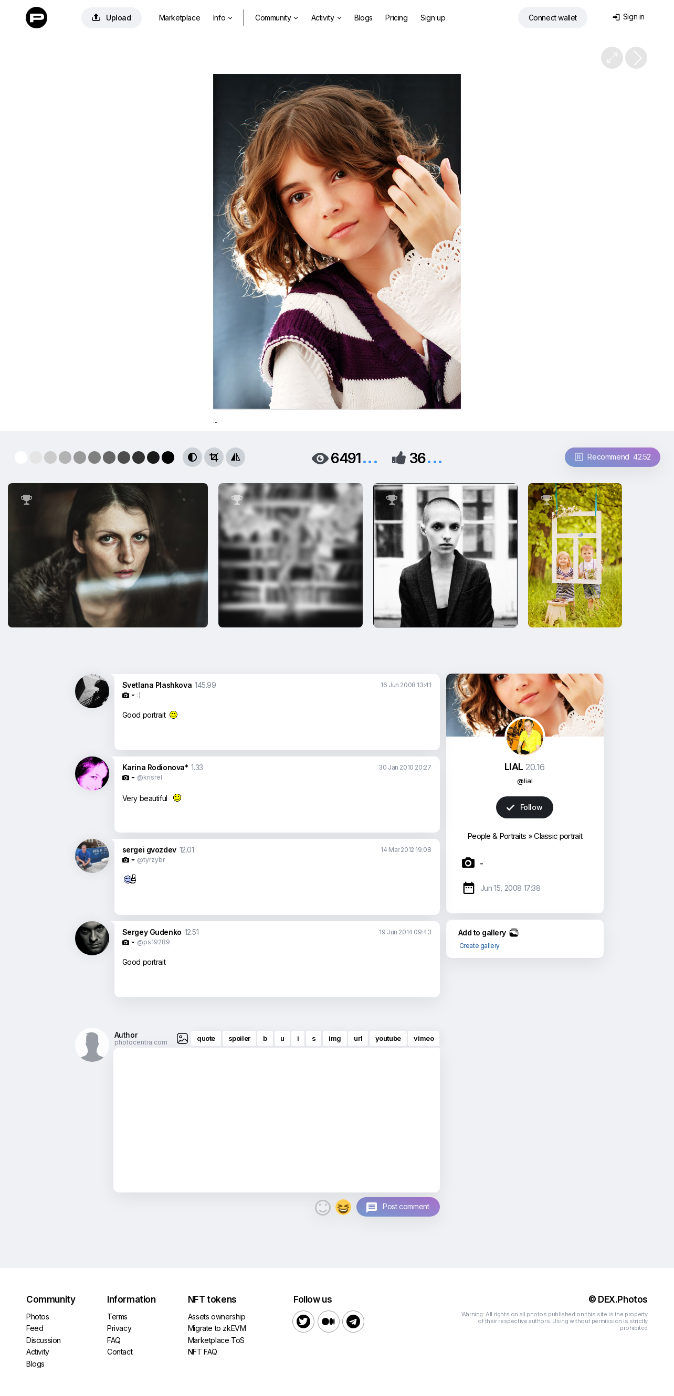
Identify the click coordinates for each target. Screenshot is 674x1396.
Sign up (432, 17)
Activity (326, 17)
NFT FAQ (202, 1351)
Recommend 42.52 (613, 456)
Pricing (396, 17)
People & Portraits (496, 836)
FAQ (114, 1340)
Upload (111, 17)
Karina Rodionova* (155, 767)
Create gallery (479, 946)
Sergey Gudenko (152, 932)
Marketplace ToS (216, 1340)
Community (276, 17)
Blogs (363, 17)
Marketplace (180, 17)
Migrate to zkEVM (217, 1328)
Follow (524, 807)
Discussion (43, 1340)
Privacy (119, 1328)
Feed (34, 1328)
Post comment (406, 1206)
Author (126, 1034)
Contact (119, 1351)
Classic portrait (558, 836)
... (370, 457)
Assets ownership (217, 1316)
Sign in (629, 16)
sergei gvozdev (149, 849)
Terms (117, 1316)
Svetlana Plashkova (157, 684)
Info (223, 17)
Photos (37, 1316)
